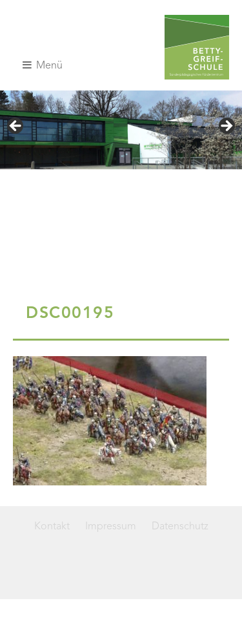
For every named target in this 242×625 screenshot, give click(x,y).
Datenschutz (180, 527)
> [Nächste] (226, 126)
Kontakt (52, 527)
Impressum (110, 527)
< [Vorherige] (16, 126)
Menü (43, 65)
